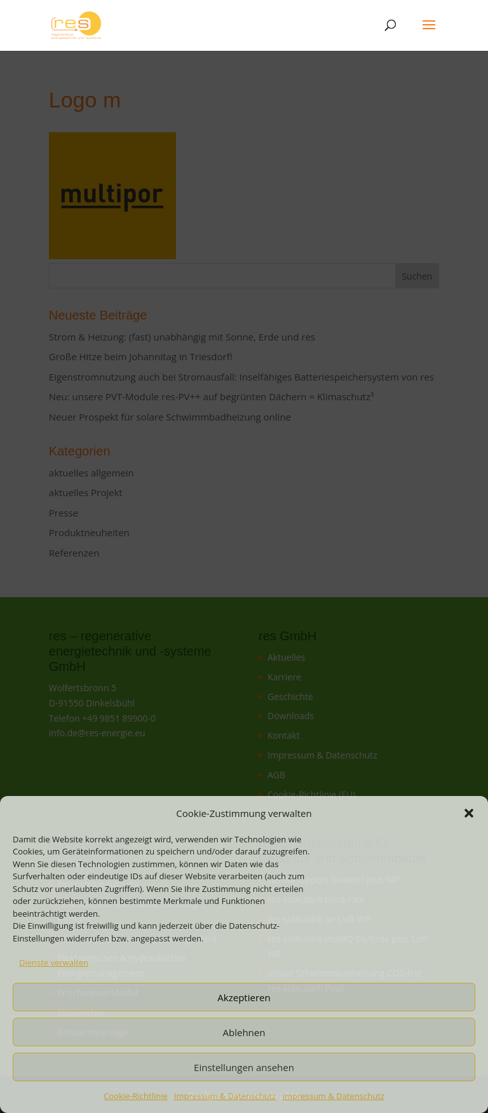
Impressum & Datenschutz (225, 1096)
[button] (469, 813)
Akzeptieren (243, 997)
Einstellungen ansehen (244, 1067)
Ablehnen (244, 1032)
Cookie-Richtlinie (136, 1096)
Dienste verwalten (53, 962)
